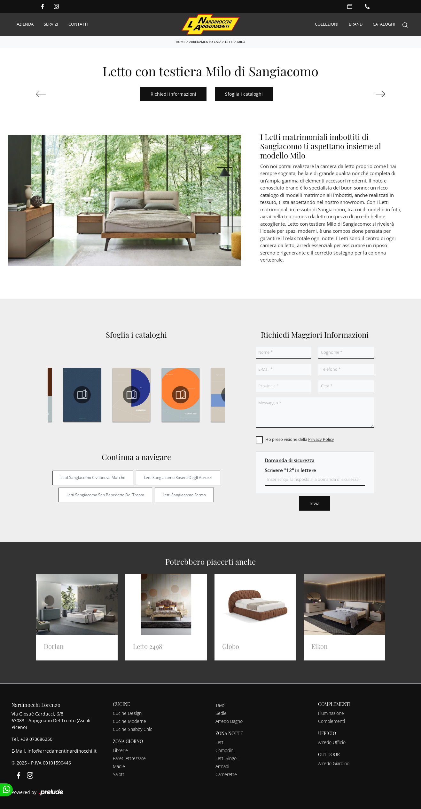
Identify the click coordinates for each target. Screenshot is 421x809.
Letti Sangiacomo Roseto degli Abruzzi (178, 477)
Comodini (224, 750)
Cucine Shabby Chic (132, 729)
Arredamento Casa (205, 41)
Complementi (331, 721)
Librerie (120, 750)
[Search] (405, 24)
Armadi (222, 766)
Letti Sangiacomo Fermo (184, 495)
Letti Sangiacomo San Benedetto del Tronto (105, 495)
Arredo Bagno (229, 721)
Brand (356, 24)
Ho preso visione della (299, 439)
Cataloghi (384, 24)
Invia (314, 503)
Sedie (221, 713)
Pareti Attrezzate (129, 758)
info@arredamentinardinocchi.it (62, 751)
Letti (229, 41)
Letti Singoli (226, 758)
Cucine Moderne (129, 721)
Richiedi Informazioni (173, 94)
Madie (119, 766)
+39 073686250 (36, 739)
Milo (241, 41)
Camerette (226, 774)
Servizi (51, 24)
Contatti (78, 24)
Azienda (25, 24)
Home (180, 41)
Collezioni (327, 24)
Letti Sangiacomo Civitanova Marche (92, 477)
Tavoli (220, 705)
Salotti (119, 774)
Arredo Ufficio (332, 742)
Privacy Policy (321, 439)
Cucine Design (127, 713)
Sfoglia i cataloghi (244, 94)
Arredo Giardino (333, 763)
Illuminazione (331, 713)
